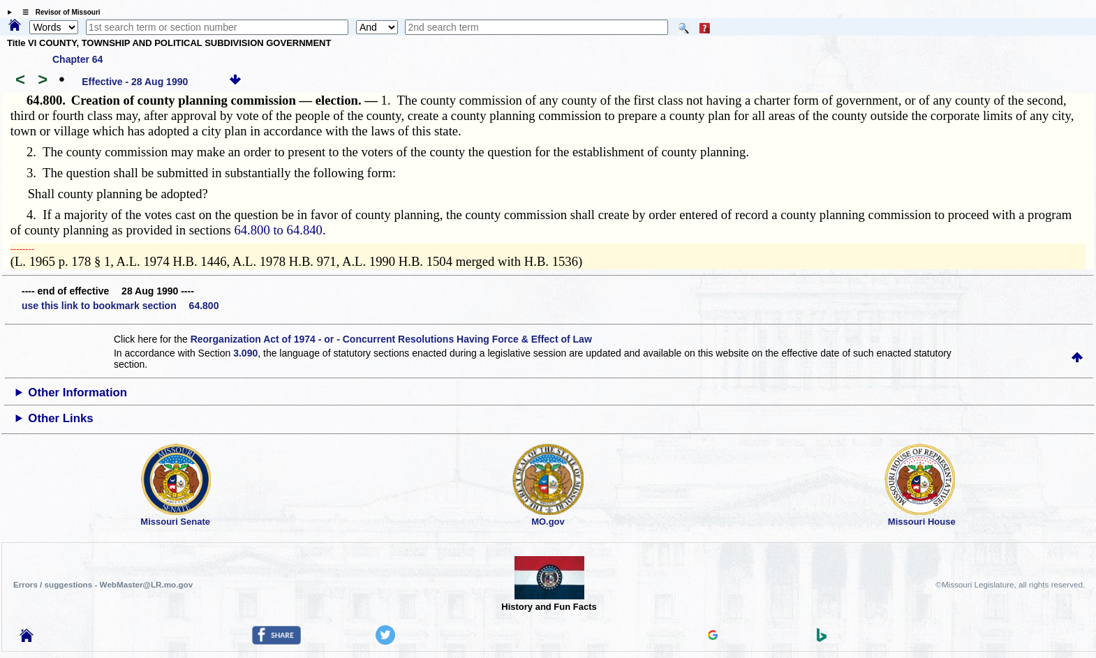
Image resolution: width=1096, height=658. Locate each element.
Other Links (60, 418)
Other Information (77, 392)
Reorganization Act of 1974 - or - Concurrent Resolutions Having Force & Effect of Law (391, 339)
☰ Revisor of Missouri (58, 12)
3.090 (245, 353)
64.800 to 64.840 (278, 230)
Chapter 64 (77, 59)
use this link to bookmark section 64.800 (120, 305)
